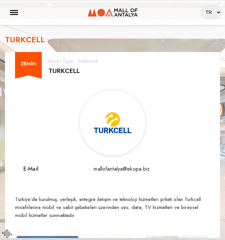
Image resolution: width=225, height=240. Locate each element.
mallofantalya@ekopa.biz (122, 169)
